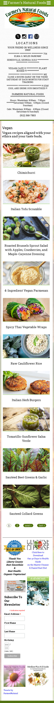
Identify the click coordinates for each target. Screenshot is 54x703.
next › (28, 525)
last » (42, 525)
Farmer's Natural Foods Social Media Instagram (24, 36)
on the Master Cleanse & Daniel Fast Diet (38, 566)
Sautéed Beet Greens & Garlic (26, 477)
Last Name (9, 631)
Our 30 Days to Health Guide (38, 560)
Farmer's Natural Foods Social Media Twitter (17, 36)
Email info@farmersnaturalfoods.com (36, 36)
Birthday (9, 640)
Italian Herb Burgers (26, 400)
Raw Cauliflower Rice (26, 363)
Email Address (12, 614)
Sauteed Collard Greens (26, 514)
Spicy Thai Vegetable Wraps (26, 327)
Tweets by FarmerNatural (11, 692)
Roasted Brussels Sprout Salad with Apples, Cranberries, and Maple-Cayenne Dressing (26, 250)
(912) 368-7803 (28, 115)
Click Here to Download (38, 554)
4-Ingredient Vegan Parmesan (26, 290)
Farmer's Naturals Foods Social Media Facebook (30, 36)
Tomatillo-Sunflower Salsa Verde (26, 438)
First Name (10, 623)
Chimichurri (26, 173)
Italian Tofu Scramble (26, 209)
